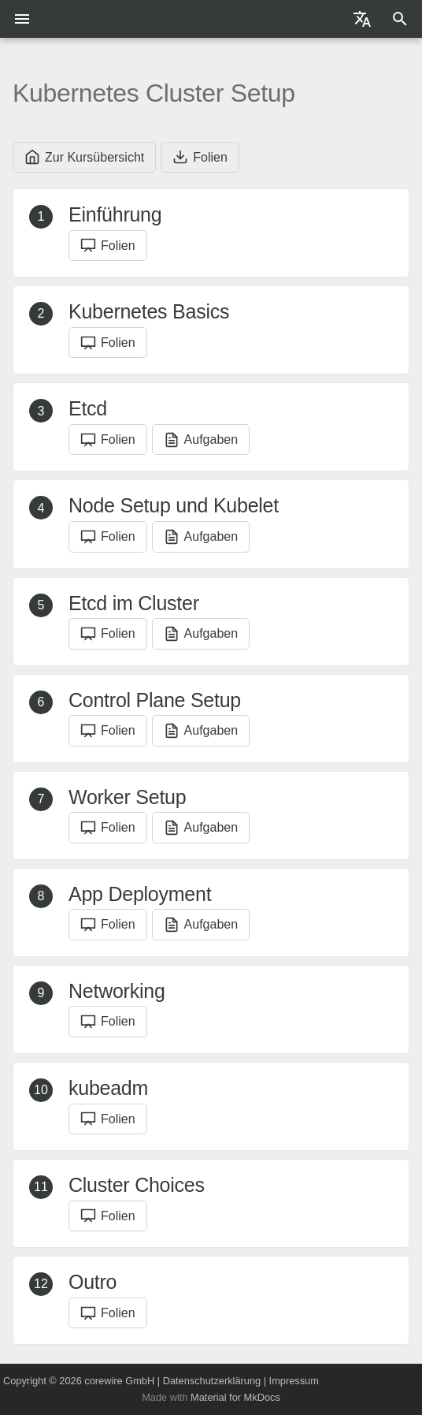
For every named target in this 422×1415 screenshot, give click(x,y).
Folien (200, 157)
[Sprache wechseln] (362, 19)
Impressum (294, 1381)
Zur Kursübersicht (84, 157)
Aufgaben (201, 440)
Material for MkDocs (235, 1397)
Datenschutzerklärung (212, 1381)
